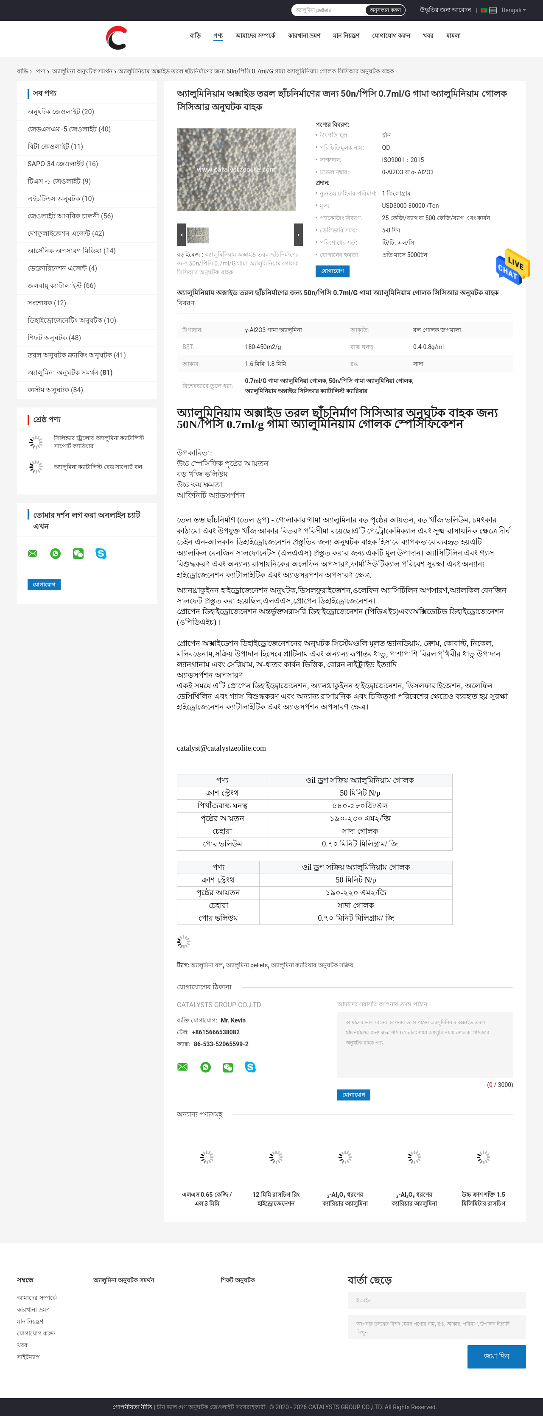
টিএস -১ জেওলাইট (54, 181)
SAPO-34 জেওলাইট (56, 164)
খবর (428, 35)
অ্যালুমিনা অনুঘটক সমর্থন (82, 71)
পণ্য (218, 35)
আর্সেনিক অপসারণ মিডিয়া (65, 251)
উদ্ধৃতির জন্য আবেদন (445, 9)
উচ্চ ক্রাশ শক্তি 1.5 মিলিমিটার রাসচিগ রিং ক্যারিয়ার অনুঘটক (483, 1199)
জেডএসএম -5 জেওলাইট (62, 129)
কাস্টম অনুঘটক (48, 390)
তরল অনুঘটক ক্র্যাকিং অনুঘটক (70, 355)
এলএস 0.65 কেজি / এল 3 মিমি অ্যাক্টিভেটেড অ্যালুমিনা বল (207, 1199)
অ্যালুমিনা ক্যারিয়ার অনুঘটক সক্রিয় (312, 965)
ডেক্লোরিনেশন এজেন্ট (57, 268)
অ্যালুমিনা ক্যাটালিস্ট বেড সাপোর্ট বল (98, 467)
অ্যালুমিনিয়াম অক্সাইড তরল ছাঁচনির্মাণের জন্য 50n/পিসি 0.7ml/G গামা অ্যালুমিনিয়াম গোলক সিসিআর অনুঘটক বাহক (238, 263)
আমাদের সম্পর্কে (255, 35)
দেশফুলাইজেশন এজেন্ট (59, 233)
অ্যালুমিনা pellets (247, 965)
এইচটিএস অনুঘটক (54, 199)
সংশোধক (40, 303)
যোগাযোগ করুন (391, 35)
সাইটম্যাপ (28, 1357)
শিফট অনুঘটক (47, 338)
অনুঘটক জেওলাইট (54, 112)
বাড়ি (195, 35)
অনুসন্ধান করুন (385, 10)
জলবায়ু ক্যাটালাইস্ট (55, 286)
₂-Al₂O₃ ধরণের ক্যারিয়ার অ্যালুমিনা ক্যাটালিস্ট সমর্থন (345, 1199)
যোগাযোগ (332, 271)
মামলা (453, 35)
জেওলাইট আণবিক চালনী (63, 216)
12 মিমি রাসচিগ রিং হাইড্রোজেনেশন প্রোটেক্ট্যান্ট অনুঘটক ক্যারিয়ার (275, 1199)
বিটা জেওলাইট (48, 146)
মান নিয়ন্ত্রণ (346, 35)
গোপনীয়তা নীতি (132, 1407)
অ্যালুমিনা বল (206, 965)
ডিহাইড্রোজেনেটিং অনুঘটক (65, 320)
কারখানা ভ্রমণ (304, 35)
